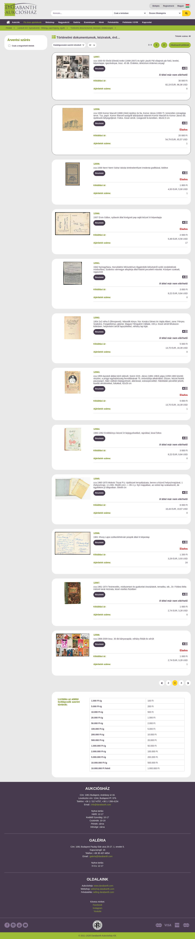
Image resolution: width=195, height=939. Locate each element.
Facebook (97, 905)
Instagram (97, 908)
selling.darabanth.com (103, 892)
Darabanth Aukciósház (21, 9)
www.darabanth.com (103, 885)
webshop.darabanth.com (102, 889)
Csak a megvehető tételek (23, 46)
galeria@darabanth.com (101, 856)
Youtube (97, 911)
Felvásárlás (113, 22)
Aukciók (13, 22)
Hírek (101, 22)
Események (89, 22)
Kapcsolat (147, 22)
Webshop (49, 22)
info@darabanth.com (101, 804)
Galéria (76, 22)
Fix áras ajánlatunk (32, 22)
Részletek (99, 69)
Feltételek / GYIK (130, 22)
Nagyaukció (63, 22)
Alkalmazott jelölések (179, 45)
